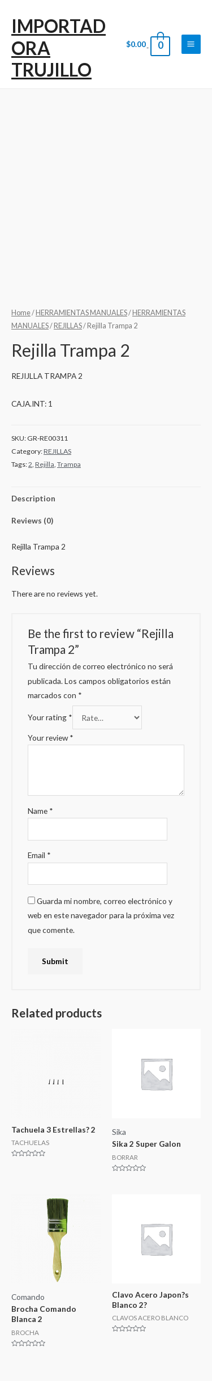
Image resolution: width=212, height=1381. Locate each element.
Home (21, 313)
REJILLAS (68, 326)
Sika (119, 1132)
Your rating (50, 718)
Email (39, 855)
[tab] (106, 498)
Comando (28, 1297)
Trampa (69, 464)
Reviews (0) (32, 520)
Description (33, 498)
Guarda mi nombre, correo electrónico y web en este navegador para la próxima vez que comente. (101, 915)
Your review (50, 737)
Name (40, 811)
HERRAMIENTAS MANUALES (81, 313)
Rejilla (44, 464)
